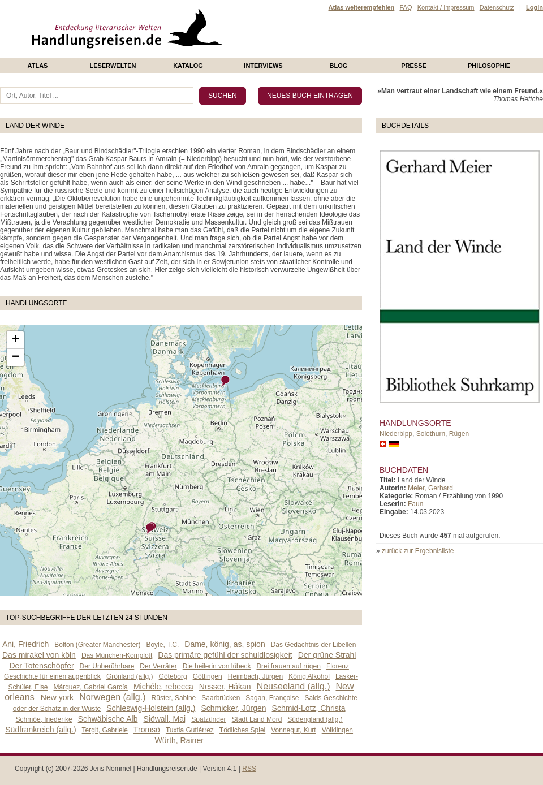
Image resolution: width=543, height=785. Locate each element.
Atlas (38, 65)
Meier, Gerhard (430, 488)
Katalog (188, 65)
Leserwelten (112, 65)
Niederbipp (396, 434)
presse (413, 65)
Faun (415, 504)
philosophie (489, 65)
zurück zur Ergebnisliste (418, 551)
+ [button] (15, 339)
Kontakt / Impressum (446, 7)
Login (534, 7)
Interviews (263, 65)
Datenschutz (497, 7)
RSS (249, 769)
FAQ (405, 7)
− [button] (15, 357)
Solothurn (430, 434)
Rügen (459, 434)
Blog (339, 65)
